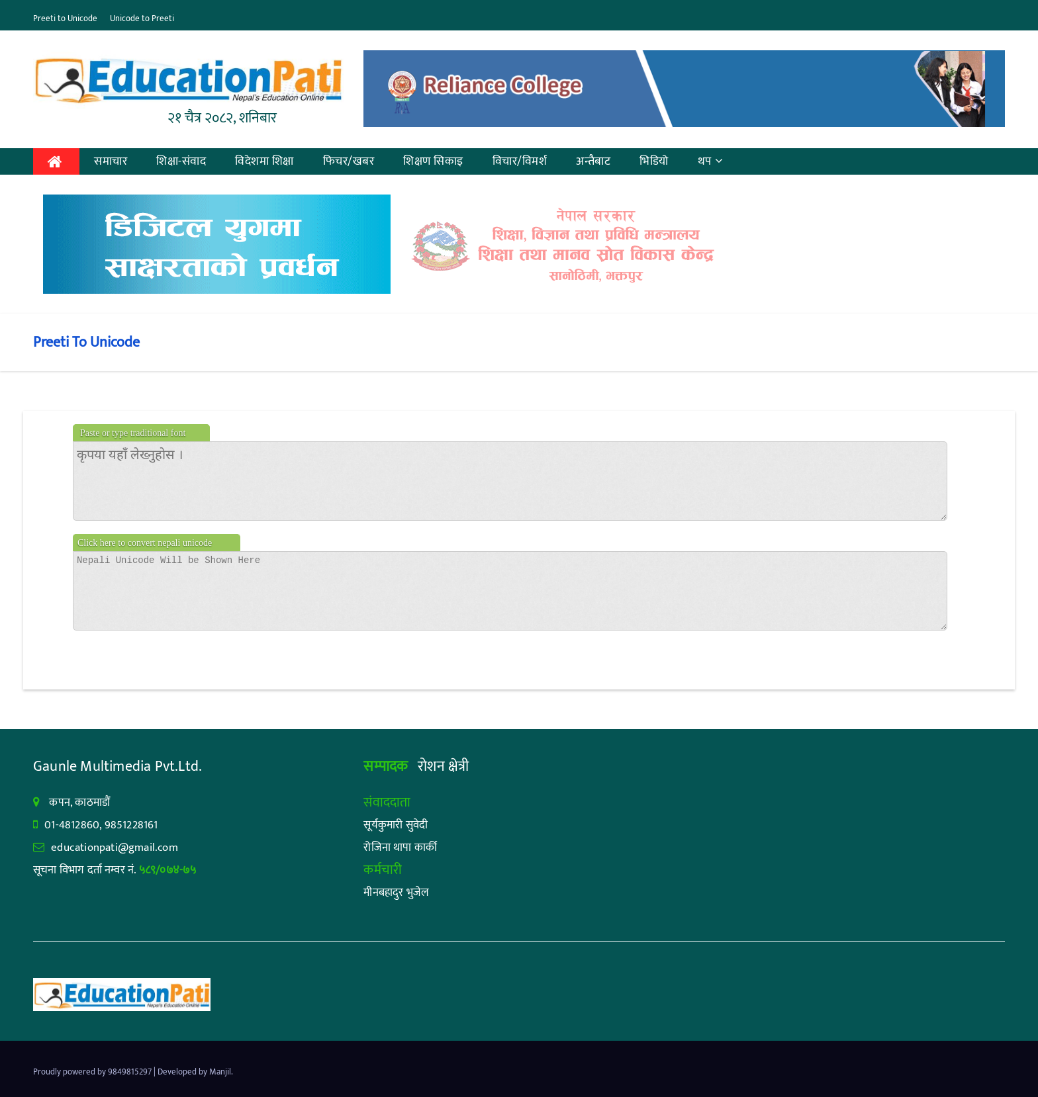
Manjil (220, 1072)
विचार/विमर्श (520, 161)
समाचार (110, 161)
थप (711, 161)
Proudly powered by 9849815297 (93, 1072)
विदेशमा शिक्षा (264, 161)
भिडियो (654, 161)
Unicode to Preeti (142, 18)
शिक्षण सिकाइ (433, 161)
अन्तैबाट (593, 161)
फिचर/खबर (349, 161)
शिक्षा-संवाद (181, 161)
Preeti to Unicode (65, 18)
